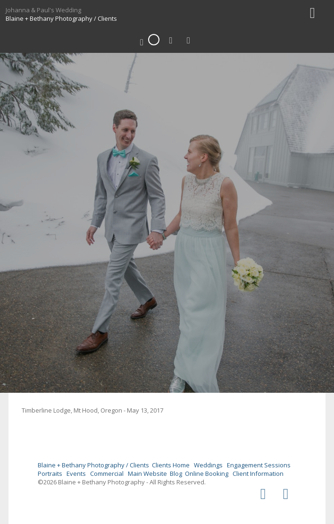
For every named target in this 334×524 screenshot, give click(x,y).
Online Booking (206, 473)
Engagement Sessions (259, 465)
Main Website (147, 473)
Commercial (107, 473)
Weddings (208, 465)
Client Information (258, 473)
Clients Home (171, 465)
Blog (176, 473)
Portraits (50, 473)
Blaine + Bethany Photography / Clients (61, 18)
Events (76, 473)
